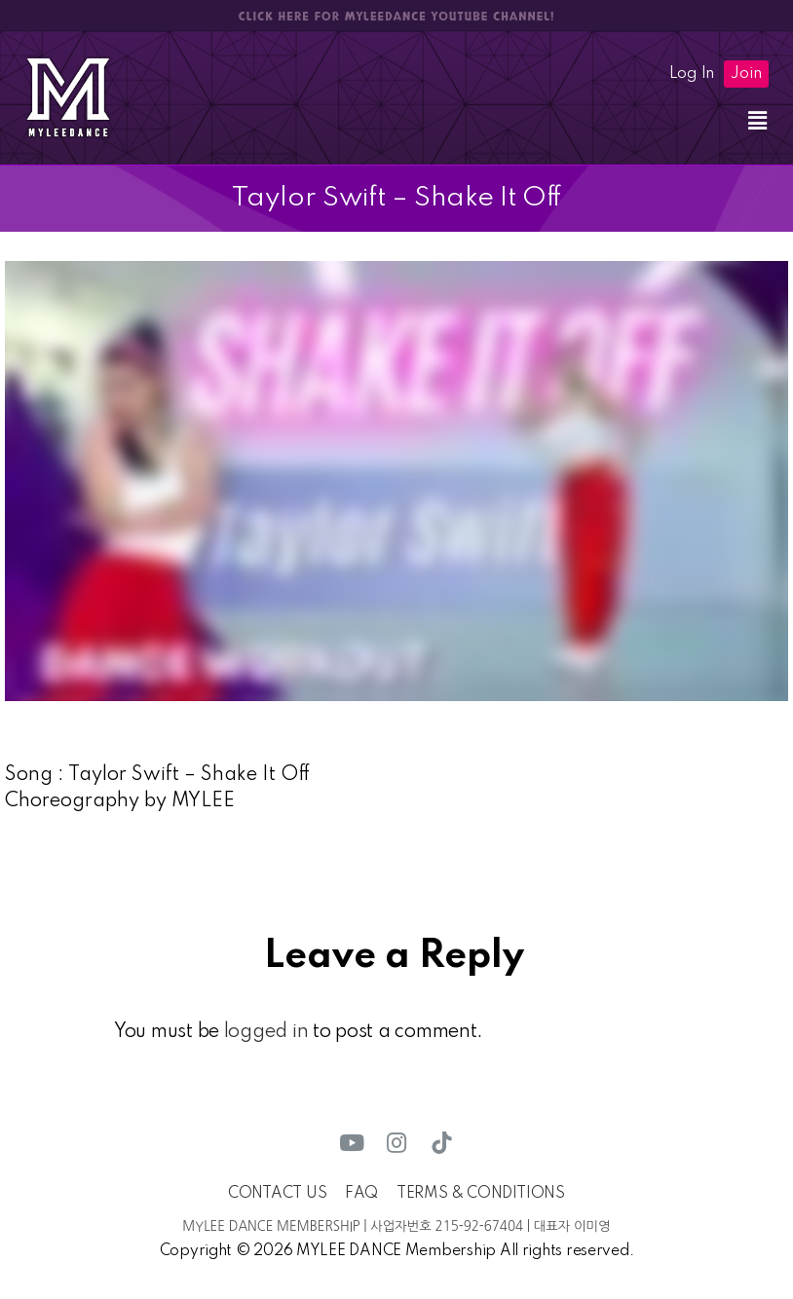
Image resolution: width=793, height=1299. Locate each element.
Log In (691, 74)
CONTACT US (277, 1194)
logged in (266, 1032)
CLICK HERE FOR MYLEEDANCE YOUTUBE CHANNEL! (396, 16)
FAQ (361, 1194)
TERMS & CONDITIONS (480, 1194)
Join (746, 74)
